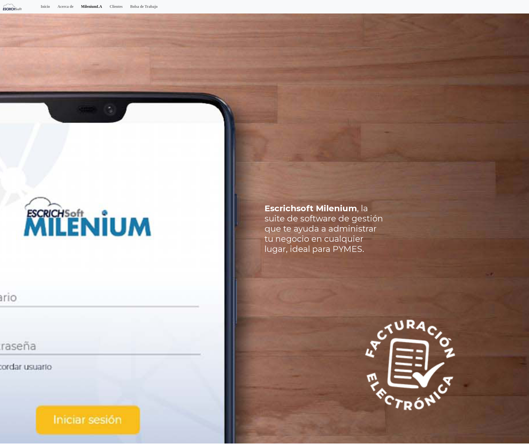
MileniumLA (91, 6)
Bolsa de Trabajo (144, 6)
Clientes (116, 6)
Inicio (45, 6)
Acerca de (65, 6)
